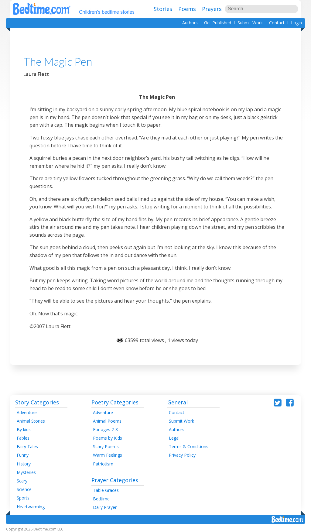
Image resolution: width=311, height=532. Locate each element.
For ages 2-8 (105, 429)
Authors (190, 23)
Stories (163, 8)
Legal (174, 438)
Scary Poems (106, 446)
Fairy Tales (27, 446)
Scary (22, 481)
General (177, 402)
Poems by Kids (107, 438)
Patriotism (103, 464)
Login (296, 23)
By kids (24, 429)
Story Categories (37, 402)
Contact (277, 23)
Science (24, 489)
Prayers (212, 8)
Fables (23, 438)
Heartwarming (31, 507)
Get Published (217, 23)
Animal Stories (31, 421)
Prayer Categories (114, 480)
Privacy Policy (182, 455)
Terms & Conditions (188, 446)
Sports (23, 498)
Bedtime (101, 499)
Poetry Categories (114, 402)
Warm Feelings (107, 455)
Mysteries (26, 472)
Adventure (27, 412)
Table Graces (106, 490)
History (24, 464)
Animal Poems (107, 421)
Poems (187, 8)
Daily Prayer (105, 507)
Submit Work (250, 23)
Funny (23, 455)
